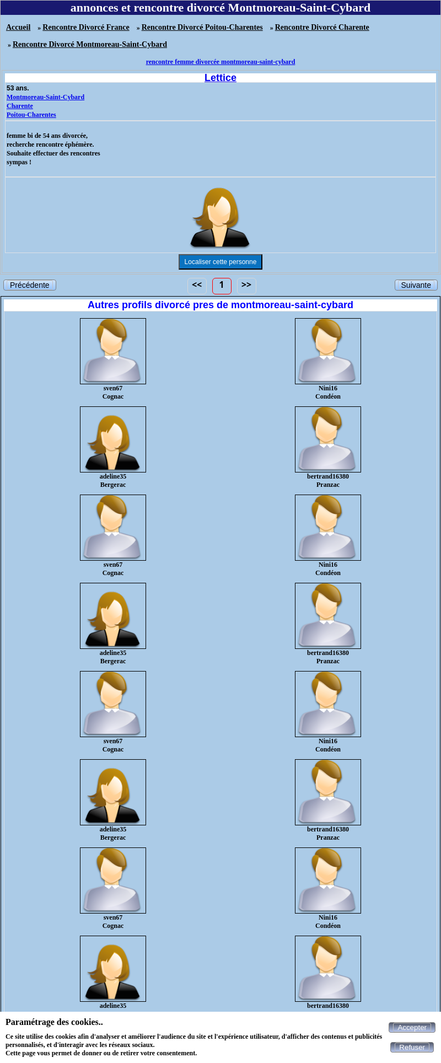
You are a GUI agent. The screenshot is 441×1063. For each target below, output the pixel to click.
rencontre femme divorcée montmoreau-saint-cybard (220, 62)
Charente (20, 106)
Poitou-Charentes (31, 115)
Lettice (220, 77)
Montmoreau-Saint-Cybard (45, 97)
